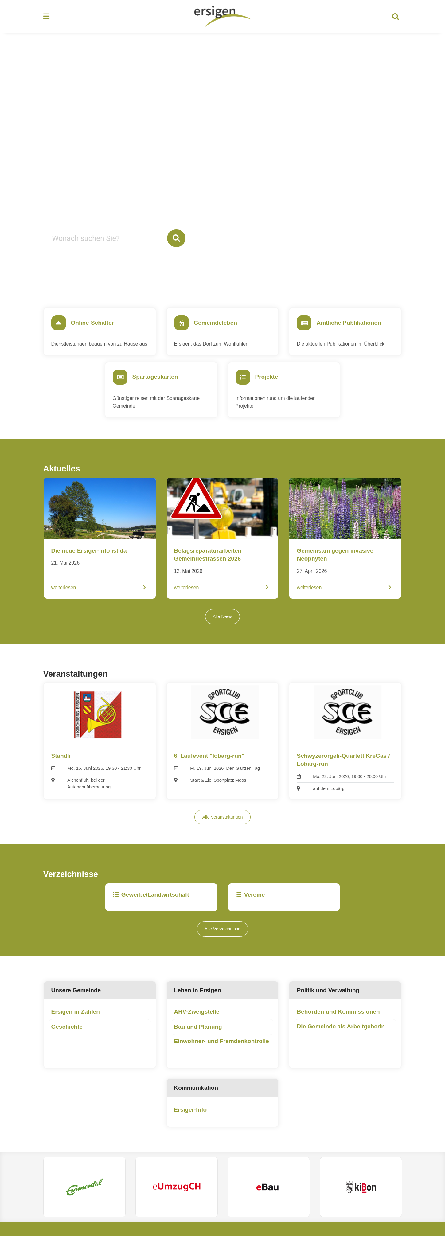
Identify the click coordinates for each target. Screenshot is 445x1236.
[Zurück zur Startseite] (223, 18)
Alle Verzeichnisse (222, 941)
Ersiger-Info (190, 1122)
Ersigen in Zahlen (75, 1024)
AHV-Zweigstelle (197, 1024)
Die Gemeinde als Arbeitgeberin (341, 1038)
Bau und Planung (198, 1039)
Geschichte (67, 1039)
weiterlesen (63, 598)
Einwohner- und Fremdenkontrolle (221, 1053)
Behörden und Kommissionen (338, 1024)
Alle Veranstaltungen (222, 829)
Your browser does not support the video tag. (222, 160)
